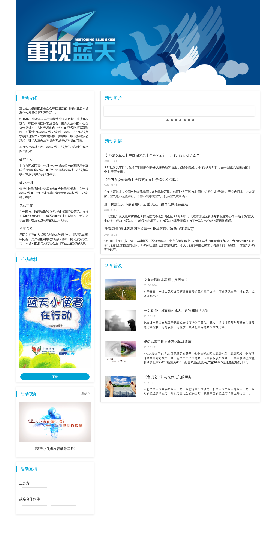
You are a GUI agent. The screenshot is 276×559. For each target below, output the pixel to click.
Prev (110, 166)
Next (250, 166)
